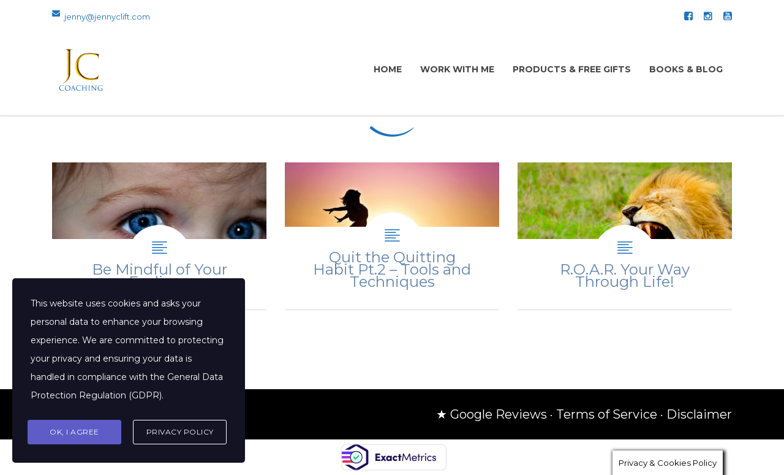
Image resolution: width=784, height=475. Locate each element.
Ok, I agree (74, 431)
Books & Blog (686, 69)
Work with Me (457, 69)
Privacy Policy (180, 431)
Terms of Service (606, 414)
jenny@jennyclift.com (107, 16)
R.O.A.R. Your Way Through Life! (625, 236)
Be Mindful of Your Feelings (159, 236)
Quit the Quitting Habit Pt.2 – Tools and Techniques (392, 236)
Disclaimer (699, 414)
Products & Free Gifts (572, 69)
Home (388, 69)
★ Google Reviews (491, 414)
